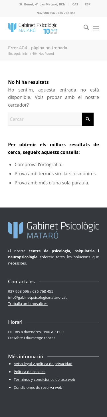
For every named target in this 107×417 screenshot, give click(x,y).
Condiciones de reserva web (38, 387)
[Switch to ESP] (87, 4)
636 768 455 (66, 13)
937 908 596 (46, 13)
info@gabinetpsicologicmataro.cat (37, 297)
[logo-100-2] (44, 28)
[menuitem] (43, 4)
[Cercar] (83, 28)
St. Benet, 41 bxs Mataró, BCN (42, 4)
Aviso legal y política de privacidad (43, 363)
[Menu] (96, 28)
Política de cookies (29, 371)
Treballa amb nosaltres (28, 303)
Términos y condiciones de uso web (44, 379)
